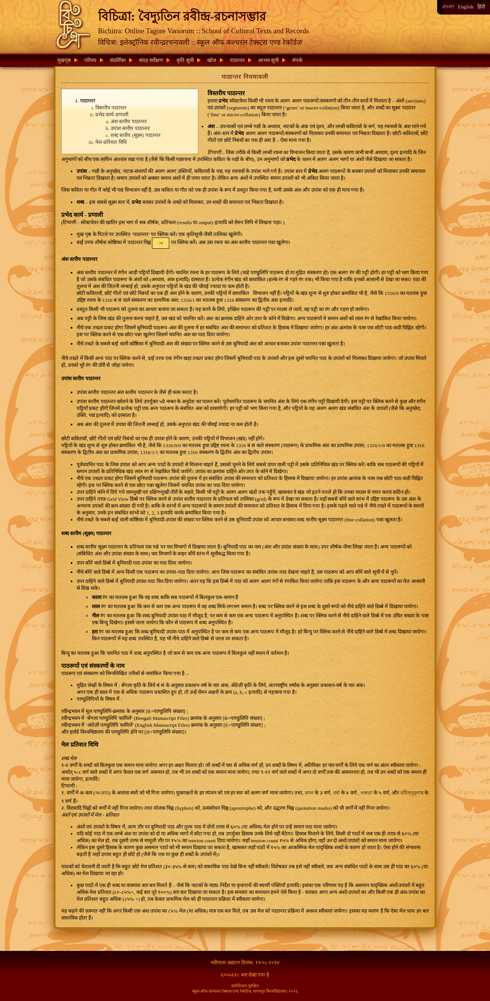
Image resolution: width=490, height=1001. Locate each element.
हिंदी (481, 7)
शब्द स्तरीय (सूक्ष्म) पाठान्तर (135, 135)
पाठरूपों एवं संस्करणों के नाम (92, 665)
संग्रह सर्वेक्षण (151, 60)
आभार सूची (268, 60)
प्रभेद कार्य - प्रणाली (82, 215)
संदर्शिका (118, 60)
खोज (211, 60)
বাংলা (448, 7)
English (466, 7)
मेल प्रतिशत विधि (79, 744)
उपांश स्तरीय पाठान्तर (130, 128)
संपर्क (297, 60)
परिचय (90, 60)
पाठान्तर (237, 60)
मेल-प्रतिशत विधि (111, 142)
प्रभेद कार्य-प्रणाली (111, 114)
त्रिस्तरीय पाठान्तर (110, 108)
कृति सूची (184, 60)
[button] (160, 243)
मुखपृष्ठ (64, 60)
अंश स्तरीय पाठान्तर (129, 121)
